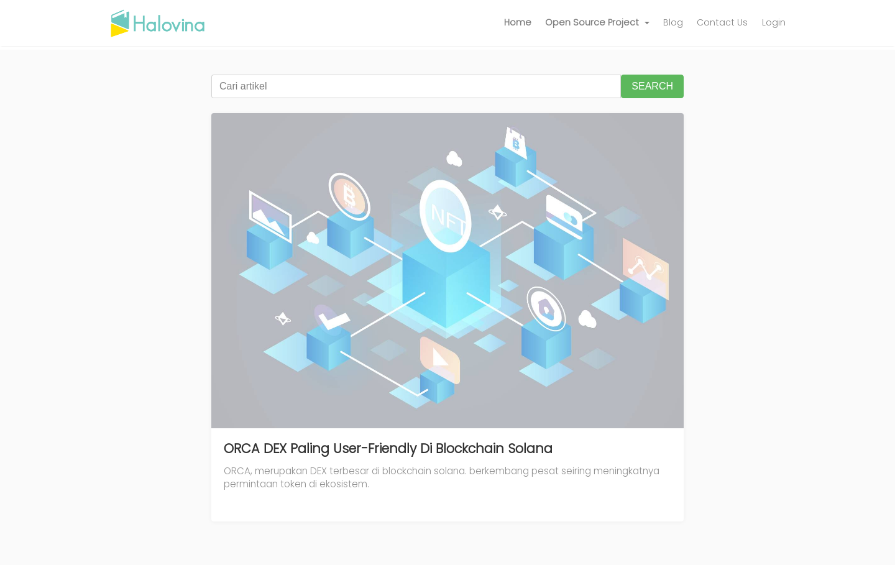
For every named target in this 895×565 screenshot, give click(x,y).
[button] (597, 23)
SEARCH (652, 86)
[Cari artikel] (416, 86)
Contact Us (722, 22)
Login (774, 22)
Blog (673, 22)
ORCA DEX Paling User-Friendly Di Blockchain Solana (388, 448)
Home (517, 22)
